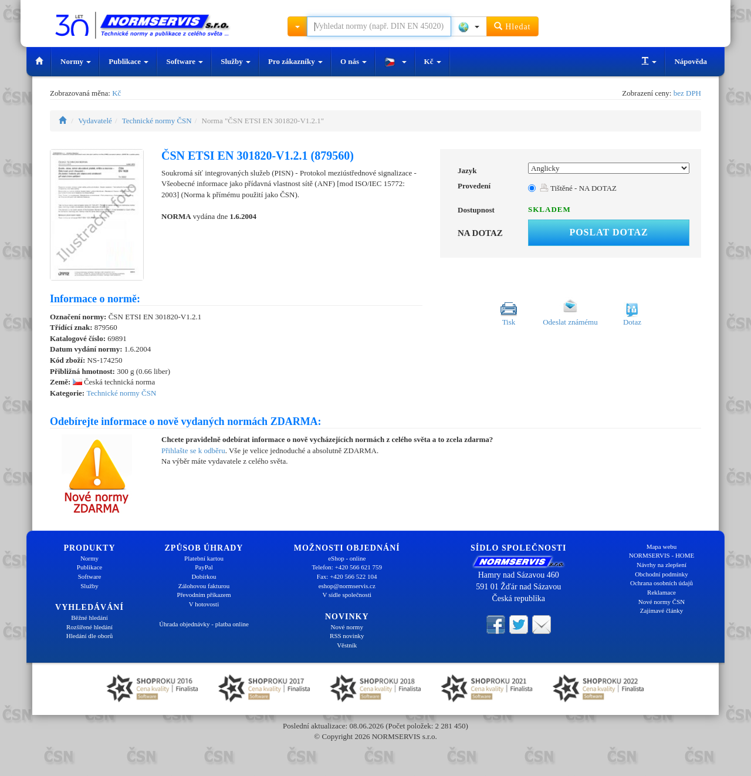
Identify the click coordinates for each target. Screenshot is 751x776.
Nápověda (690, 61)
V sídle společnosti (346, 594)
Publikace (128, 61)
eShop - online (347, 558)
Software (184, 61)
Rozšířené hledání (89, 626)
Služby (236, 61)
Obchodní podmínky (661, 574)
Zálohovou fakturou (204, 585)
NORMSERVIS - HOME (662, 555)
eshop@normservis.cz (347, 585)
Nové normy (347, 626)
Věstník (347, 645)
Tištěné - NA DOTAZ (578, 188)
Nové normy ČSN (661, 601)
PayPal (204, 567)
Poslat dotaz (608, 232)
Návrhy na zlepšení (661, 564)
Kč (432, 61)
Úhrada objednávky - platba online (204, 623)
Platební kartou (204, 558)
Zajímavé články (662, 610)
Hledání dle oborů (89, 635)
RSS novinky (347, 635)
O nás (353, 61)
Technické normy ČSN (157, 120)
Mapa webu (662, 546)
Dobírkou (203, 576)
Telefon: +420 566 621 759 (347, 567)
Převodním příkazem (204, 594)
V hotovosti (204, 604)
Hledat (512, 26)
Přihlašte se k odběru (193, 450)
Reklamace (661, 592)
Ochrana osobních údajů (661, 582)
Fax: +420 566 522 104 (347, 576)
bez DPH (687, 93)
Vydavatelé (95, 120)
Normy (75, 61)
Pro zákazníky (295, 61)
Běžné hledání (89, 617)
